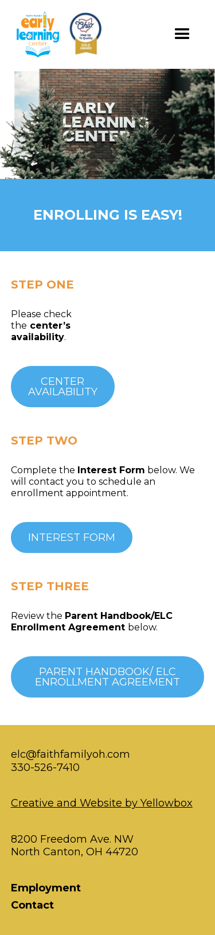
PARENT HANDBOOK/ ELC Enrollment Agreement (107, 676)
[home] (63, 34)
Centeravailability (62, 386)
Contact (32, 905)
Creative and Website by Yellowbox (102, 803)
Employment (46, 888)
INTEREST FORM (71, 537)
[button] (182, 34)
